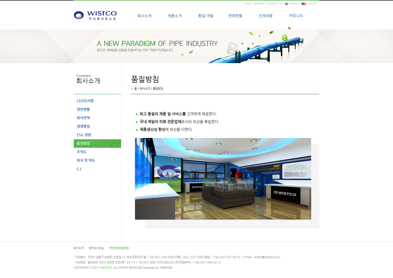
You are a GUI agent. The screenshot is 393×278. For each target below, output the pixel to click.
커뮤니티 (296, 16)
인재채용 (266, 16)
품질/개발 (206, 16)
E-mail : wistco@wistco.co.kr (261, 257)
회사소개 (144, 16)
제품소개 (175, 16)
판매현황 (235, 16)
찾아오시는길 (96, 248)
